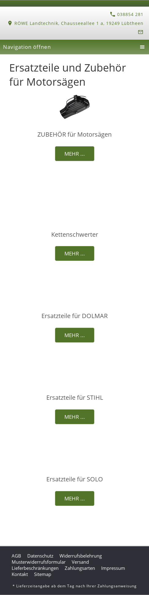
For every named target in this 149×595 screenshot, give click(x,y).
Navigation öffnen (27, 46)
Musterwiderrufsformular (39, 562)
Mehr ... (74, 153)
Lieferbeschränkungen (35, 568)
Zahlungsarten (80, 568)
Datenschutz (40, 556)
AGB (16, 556)
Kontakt (20, 574)
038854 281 (126, 14)
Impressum (113, 568)
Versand (80, 562)
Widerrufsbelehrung (80, 556)
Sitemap (42, 574)
